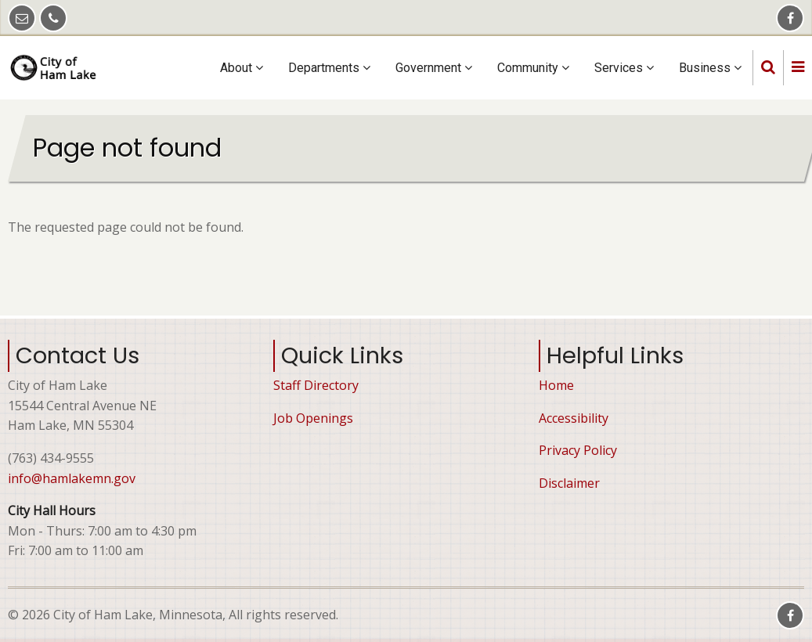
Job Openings (313, 418)
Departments (329, 67)
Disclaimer (569, 483)
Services (624, 67)
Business (710, 67)
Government (433, 67)
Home (556, 385)
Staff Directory (316, 385)
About (241, 67)
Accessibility (573, 418)
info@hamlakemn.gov (71, 478)
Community (533, 67)
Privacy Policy (578, 450)
